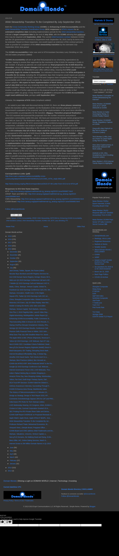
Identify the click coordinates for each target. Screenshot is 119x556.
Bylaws (13, 218)
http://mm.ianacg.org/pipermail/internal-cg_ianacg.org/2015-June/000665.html (48, 201)
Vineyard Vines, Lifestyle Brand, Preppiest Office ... (28, 428)
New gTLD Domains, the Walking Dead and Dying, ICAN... (30, 437)
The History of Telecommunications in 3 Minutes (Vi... (28, 392)
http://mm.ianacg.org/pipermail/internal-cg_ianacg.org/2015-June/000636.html (52, 199)
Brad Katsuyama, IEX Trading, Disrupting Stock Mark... (29, 351)
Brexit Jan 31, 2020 (102, 272)
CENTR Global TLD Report (102, 316)
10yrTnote (96, 300)
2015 (10, 249)
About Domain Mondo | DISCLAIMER (103, 251)
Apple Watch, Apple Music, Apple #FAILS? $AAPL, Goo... (30, 418)
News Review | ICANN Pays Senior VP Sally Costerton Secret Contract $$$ (102, 222)
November (14, 255)
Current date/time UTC (12, 487)
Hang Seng (96, 289)
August (12, 264)
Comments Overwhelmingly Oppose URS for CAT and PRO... (31, 399)
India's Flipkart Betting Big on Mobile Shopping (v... (28, 373)
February (13, 460)
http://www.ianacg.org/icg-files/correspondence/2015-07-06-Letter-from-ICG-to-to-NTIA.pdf (41, 184)
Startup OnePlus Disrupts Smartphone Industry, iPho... (29, 325)
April (12, 454)
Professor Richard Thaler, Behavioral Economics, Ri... (29, 424)
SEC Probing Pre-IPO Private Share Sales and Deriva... (29, 411)
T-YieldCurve (97, 303)
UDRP (97, 257)
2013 (10, 471)
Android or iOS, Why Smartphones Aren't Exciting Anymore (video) (102, 155)
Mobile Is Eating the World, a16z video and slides (27, 306)
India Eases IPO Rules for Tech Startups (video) (26, 402)
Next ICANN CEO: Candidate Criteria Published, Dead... (30, 344)
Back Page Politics (101, 274)
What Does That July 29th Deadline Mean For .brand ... (29, 335)
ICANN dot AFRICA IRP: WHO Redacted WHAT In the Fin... (31, 363)
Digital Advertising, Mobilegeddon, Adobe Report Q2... (29, 315)
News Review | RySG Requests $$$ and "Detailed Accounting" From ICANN (102, 213)
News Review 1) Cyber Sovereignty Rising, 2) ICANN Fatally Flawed (100, 114)
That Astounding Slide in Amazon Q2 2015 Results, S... (29, 322)
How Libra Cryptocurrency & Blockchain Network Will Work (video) (102, 147)
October (13, 258)
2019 (10, 236)
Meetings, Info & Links (103, 238)
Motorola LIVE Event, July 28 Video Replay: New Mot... (29, 303)
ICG (49, 220)
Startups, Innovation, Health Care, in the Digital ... (27, 293)
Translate (107, 84)
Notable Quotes (100, 247)
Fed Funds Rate (98, 307)
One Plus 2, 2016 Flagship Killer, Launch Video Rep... (29, 312)
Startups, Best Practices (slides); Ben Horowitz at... (28, 360)
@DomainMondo (89, 494)
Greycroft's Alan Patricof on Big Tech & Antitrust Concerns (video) (102, 130)
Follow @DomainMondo (15, 209)
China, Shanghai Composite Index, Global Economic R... (30, 299)
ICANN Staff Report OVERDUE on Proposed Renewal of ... (31, 415)
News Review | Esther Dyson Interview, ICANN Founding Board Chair (101, 203)
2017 (10, 242)
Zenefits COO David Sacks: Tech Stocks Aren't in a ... (29, 357)
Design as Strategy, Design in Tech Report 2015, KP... (29, 395)
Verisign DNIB (97, 314)
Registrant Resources (103, 241)
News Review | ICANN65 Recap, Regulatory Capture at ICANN (102, 122)
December (14, 252)
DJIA (94, 293)
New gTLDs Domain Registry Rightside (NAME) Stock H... (30, 347)
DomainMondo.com (102, 236)
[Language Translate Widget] (104, 81)
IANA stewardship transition (73, 32)
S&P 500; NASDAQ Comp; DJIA (103, 24)
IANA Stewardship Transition (32, 220)
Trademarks (29, 501)
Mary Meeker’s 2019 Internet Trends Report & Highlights (102, 162)
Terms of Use (19, 501)
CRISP (34, 218)
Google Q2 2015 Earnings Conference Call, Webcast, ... (29, 367)
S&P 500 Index (97, 296)
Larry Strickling (60, 220)
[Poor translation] (8, 522)
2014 (10, 468)
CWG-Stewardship (43, 218)
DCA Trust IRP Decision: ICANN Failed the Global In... (29, 383)
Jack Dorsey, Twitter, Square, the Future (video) (26, 270)
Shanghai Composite (100, 287)
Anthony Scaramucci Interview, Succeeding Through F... (29, 386)
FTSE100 (95, 291)
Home (45, 226)
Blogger (92, 506)
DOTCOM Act (54, 218)
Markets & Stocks (101, 244)
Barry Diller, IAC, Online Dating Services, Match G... (28, 440)
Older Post (81, 226)
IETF (52, 220)
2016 (10, 246)
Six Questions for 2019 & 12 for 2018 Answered (104, 268)
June (12, 447)
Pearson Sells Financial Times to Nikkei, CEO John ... (29, 331)
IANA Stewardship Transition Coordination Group (25, 29)
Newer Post (10, 226)
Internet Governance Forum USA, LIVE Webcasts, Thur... (30, 370)
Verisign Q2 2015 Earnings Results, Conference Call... (29, 328)
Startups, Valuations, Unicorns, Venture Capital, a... (28, 434)
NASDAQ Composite (100, 298)
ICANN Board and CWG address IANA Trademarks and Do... (31, 431)
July (11, 268)
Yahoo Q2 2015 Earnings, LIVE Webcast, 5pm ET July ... (30, 341)
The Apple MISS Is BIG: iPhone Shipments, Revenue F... (30, 338)
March (12, 457)
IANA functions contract (61, 37)
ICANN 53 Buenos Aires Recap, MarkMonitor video (28, 389)
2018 (10, 239)
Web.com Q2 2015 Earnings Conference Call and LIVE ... (30, 280)
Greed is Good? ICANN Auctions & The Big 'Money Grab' (103, 262)
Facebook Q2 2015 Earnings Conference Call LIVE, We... (30, 290)
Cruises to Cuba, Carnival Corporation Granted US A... (29, 408)
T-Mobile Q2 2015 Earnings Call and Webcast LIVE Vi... (29, 283)
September (14, 261)
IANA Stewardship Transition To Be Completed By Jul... (29, 421)
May (11, 451)
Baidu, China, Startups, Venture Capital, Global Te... (28, 287)
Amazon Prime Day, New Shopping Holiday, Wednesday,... (30, 376)
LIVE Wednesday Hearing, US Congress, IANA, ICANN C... (31, 405)
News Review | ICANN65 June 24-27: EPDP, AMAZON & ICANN (101, 106)
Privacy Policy (8, 501)
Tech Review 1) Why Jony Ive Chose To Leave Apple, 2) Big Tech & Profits (102, 139)
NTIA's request (68, 29)
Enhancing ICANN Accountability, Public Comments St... (29, 318)
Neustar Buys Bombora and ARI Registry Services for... (29, 274)
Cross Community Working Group (26, 27)
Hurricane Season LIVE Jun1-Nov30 (103, 54)
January (13, 464)
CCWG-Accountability (24, 218)
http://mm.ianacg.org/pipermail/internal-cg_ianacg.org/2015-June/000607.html (41, 191)
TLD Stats (96, 312)
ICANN (44, 220)
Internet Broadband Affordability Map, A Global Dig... (28, 354)
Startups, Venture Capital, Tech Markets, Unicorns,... (28, 309)
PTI (67, 220)
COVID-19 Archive (101, 277)
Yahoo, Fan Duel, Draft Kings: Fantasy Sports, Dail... (28, 379)
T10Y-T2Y (96, 305)
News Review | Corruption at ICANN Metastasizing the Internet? (102, 97)
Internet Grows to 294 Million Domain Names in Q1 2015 (30, 443)
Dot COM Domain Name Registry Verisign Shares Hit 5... (30, 277)
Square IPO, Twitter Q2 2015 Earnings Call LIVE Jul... (29, 296)
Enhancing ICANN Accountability (71, 218)
